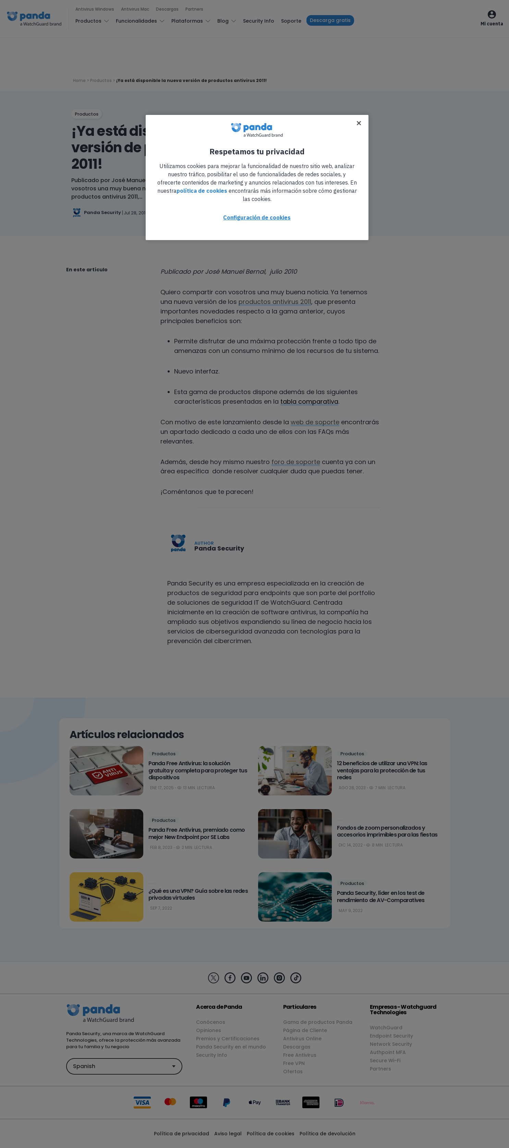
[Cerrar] (358, 123)
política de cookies (202, 190)
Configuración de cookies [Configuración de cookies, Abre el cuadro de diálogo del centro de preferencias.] (257, 217)
